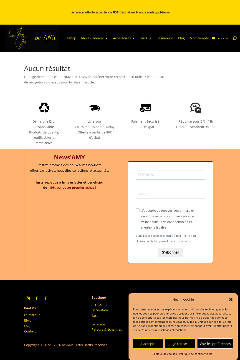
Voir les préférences (215, 343)
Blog (181, 38)
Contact (30, 331)
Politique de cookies (164, 354)
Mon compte (199, 38)
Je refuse (180, 343)
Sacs (143, 38)
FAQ (27, 326)
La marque (165, 38)
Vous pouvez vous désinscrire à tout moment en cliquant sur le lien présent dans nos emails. (166, 238)
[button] (231, 299)
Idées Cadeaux (92, 38)
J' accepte (148, 343)
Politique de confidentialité (195, 354)
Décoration (99, 310)
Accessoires (122, 38)
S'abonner (170, 252)
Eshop (71, 38)
